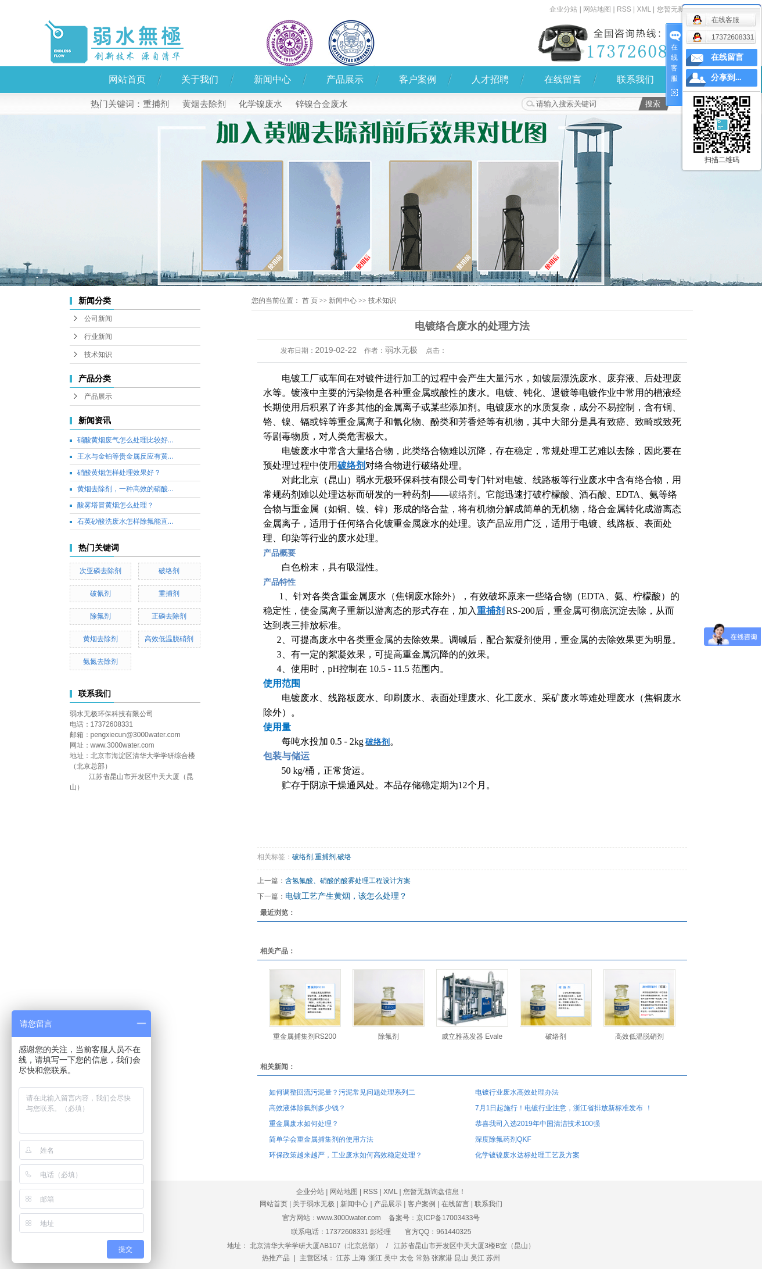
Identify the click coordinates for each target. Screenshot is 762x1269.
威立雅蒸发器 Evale (471, 1036)
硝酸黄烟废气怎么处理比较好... (125, 440)
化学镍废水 (260, 104)
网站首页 (127, 79)
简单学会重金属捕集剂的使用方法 (321, 1139)
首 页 (310, 300)
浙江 (375, 1258)
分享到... (726, 77)
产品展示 (345, 79)
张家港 (442, 1258)
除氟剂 (100, 616)
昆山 (461, 1258)
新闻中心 (272, 79)
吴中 (391, 1258)
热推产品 (276, 1258)
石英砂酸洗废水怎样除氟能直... (125, 521)
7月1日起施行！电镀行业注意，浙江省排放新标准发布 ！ (563, 1108)
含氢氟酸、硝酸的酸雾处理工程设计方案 (348, 881)
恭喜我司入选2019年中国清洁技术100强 (537, 1124)
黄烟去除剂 (204, 104)
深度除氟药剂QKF (503, 1139)
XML (643, 9)
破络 (344, 857)
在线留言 (562, 79)
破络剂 (169, 571)
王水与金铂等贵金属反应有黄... (125, 456)
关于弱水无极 (314, 1204)
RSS (624, 9)
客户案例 (417, 79)
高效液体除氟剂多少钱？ (307, 1108)
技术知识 (98, 355)
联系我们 (635, 79)
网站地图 (597, 9)
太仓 (407, 1258)
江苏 (343, 1258)
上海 (359, 1258)
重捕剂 (156, 104)
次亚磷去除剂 (100, 571)
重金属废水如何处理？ (304, 1124)
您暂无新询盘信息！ (434, 1192)
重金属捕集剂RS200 (304, 1036)
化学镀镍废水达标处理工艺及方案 (527, 1155)
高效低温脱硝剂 (169, 639)
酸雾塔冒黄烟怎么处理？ (115, 505)
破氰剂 (100, 593)
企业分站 (563, 9)
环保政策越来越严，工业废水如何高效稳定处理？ (345, 1155)
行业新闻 (98, 337)
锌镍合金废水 (322, 104)
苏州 (493, 1258)
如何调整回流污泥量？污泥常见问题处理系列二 (342, 1092)
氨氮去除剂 (100, 661)
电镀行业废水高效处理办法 (517, 1092)
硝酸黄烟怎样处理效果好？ (119, 473)
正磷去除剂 (169, 616)
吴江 (477, 1258)
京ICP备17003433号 (448, 1218)
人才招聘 (490, 79)
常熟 (423, 1258)
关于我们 (199, 79)
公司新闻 (98, 318)
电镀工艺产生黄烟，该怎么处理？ (346, 895)
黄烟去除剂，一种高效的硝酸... (125, 489)
